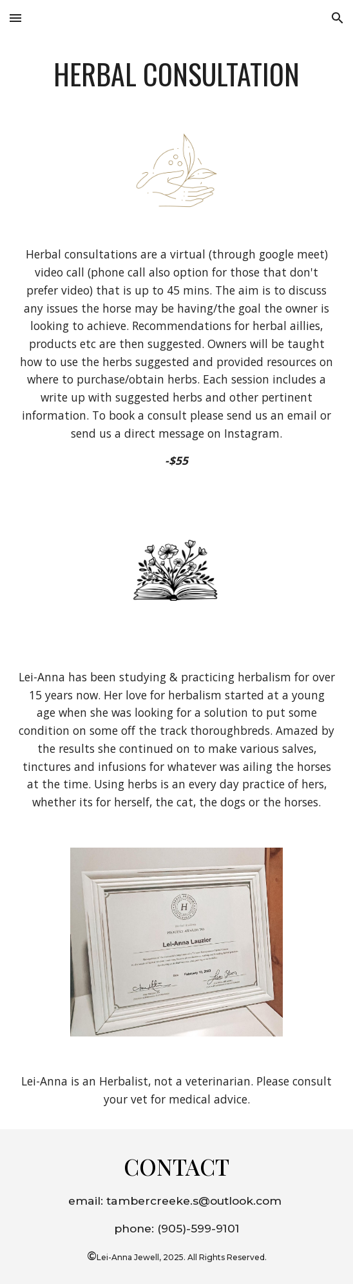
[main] (176, 74)
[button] (15, 17)
